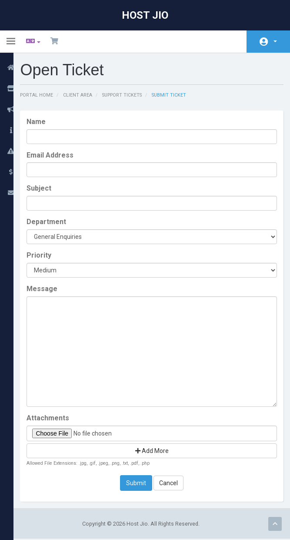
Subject (47, 188)
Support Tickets (133, 95)
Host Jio (145, 15)
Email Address (58, 155)
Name (44, 122)
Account (275, 41)
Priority (47, 256)
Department (54, 222)
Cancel (172, 483)
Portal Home (45, 95)
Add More (156, 451)
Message (50, 289)
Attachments (56, 418)
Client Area (87, 95)
